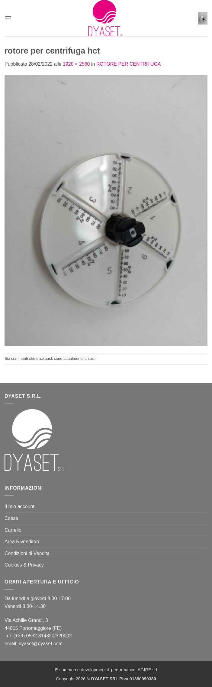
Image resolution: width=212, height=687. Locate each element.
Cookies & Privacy (24, 564)
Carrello (13, 530)
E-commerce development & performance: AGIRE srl (106, 669)
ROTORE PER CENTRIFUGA (128, 64)
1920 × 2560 (76, 64)
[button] (8, 18)
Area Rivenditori (22, 541)
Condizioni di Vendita (27, 553)
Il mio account (19, 506)
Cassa (11, 518)
